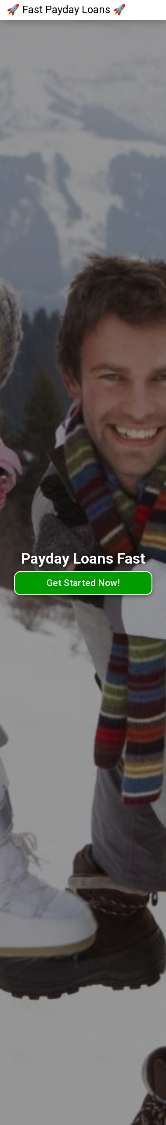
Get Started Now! (83, 583)
